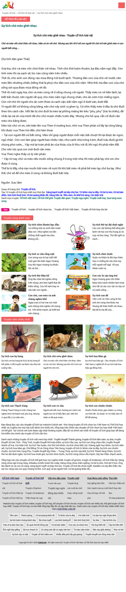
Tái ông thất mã (98, 524)
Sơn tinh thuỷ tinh (82, 520)
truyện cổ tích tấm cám (94, 439)
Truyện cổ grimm (33, 488)
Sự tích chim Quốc (102, 254)
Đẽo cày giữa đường (102, 529)
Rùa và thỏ (119, 529)
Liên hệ (71, 508)
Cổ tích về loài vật (26, 12)
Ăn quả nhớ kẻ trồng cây (37, 524)
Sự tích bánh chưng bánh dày (23, 520)
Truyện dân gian (54, 483)
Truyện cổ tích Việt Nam (66, 209)
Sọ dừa (96, 520)
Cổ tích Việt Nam (10, 478)
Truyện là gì (72, 483)
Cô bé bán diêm (58, 524)
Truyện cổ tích (8, 12)
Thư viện (113, 478)
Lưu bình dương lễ (63, 520)
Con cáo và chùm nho (78, 524)
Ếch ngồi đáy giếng (11, 529)
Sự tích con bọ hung (12, 356)
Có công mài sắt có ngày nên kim (55, 529)
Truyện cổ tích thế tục (12, 497)
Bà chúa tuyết (45, 520)
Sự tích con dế (100, 295)
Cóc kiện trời (83, 515)
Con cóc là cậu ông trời (104, 275)
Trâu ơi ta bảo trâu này (13, 524)
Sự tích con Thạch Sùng (14, 405)
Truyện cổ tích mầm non (42, 534)
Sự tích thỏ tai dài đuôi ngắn (107, 224)
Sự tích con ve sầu (53, 405)
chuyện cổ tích (31, 424)
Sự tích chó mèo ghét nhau (50, 12)
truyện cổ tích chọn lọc (40, 209)
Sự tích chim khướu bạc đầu (43, 224)
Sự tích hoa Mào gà (95, 356)
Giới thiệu (62, 508)
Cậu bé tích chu (109, 520)
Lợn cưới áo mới (74, 488)
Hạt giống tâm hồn (96, 483)
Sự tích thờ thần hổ (38, 275)
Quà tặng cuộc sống (97, 478)
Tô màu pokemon (117, 497)
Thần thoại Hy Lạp (33, 497)
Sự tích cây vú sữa (20, 534)
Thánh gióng (26, 515)
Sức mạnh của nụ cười (97, 488)
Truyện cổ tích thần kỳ (12, 493)
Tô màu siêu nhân (82, 529)
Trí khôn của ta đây (66, 515)
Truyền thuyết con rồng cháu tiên (100, 534)
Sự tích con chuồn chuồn (98, 405)
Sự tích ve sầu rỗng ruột (41, 254)
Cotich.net (56, 424)
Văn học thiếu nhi (117, 483)
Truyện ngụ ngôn (56, 488)
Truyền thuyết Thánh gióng (67, 439)
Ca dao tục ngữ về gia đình (104, 515)
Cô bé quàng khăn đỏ (45, 515)
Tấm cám (14, 515)
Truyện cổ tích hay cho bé (94, 209)
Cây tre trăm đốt (116, 524)
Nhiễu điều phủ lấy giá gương (69, 534)
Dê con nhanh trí (30, 529)
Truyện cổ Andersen (34, 493)
